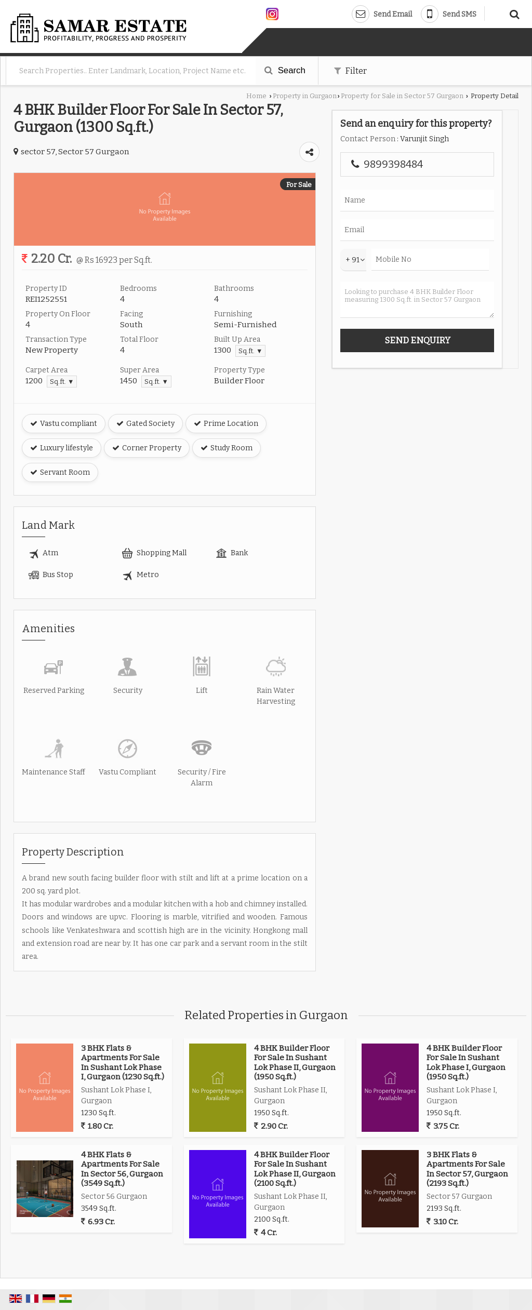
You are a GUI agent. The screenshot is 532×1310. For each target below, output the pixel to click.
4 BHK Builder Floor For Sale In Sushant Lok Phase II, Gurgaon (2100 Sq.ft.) (295, 1169)
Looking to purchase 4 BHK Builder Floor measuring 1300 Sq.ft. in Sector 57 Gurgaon (417, 300)
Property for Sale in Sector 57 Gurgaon (402, 96)
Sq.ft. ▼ (250, 351)
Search (284, 70)
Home (256, 96)
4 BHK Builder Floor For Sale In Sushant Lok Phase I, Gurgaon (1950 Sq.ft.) (466, 1062)
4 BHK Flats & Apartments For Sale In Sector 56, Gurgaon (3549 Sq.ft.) (122, 1169)
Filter (350, 70)
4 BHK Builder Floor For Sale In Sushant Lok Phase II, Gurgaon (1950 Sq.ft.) (295, 1062)
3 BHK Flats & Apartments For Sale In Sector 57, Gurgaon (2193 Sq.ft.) (467, 1169)
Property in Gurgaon (305, 96)
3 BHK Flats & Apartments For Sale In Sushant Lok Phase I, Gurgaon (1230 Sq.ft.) (122, 1062)
